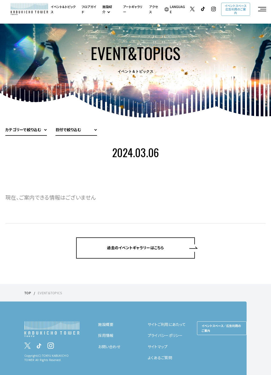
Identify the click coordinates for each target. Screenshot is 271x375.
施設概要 (105, 324)
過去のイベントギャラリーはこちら (135, 247)
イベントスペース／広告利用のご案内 (221, 328)
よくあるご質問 (160, 357)
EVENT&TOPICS (50, 293)
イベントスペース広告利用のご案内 (235, 9)
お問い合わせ (109, 346)
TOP (27, 293)
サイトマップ (158, 346)
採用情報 (105, 335)
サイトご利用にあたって (167, 324)
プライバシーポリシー (165, 335)
